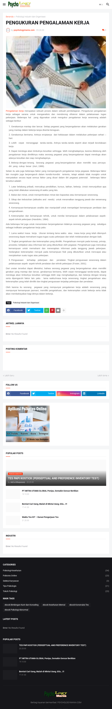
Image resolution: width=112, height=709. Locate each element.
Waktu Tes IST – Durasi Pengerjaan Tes (40, 517)
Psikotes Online (56, 575)
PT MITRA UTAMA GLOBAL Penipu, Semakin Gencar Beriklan (50, 491)
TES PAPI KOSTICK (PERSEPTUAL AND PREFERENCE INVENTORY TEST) (52, 645)
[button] (4, 4)
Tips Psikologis (56, 586)
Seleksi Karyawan (56, 581)
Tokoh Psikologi (56, 591)
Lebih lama (102, 375)
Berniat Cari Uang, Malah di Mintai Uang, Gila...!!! (44, 504)
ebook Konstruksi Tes (79, 605)
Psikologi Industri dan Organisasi (31, 17)
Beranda (10, 17)
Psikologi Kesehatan (56, 570)
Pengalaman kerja (15, 111)
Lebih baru (9, 375)
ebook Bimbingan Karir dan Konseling (21, 605)
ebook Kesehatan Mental (54, 605)
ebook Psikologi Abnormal (16, 610)
